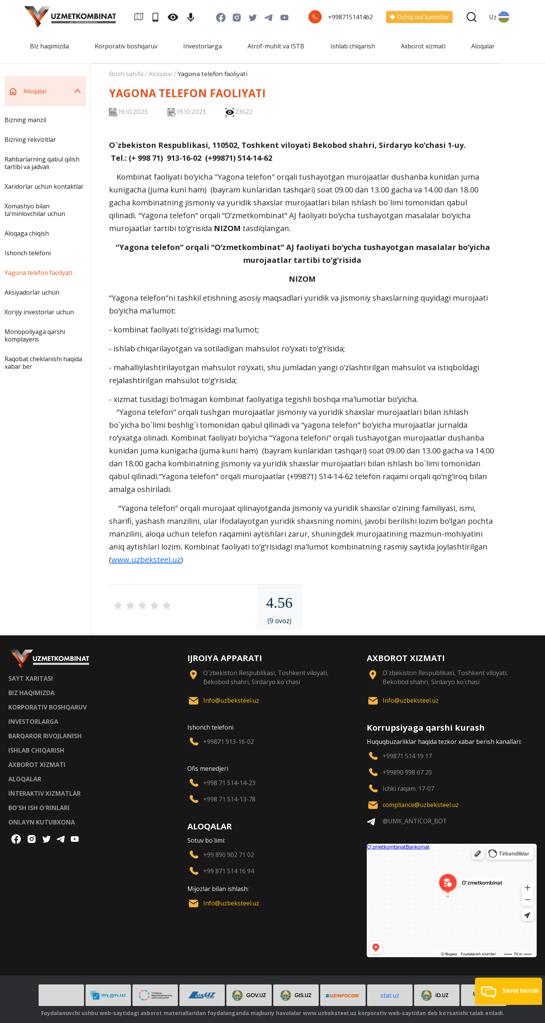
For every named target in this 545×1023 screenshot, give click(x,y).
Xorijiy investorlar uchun (39, 312)
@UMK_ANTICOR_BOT (415, 821)
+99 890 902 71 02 (228, 855)
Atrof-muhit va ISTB (276, 46)
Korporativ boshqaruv (126, 46)
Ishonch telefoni (28, 253)
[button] (508, 991)
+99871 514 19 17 (407, 756)
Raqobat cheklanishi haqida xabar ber (43, 363)
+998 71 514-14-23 (229, 783)
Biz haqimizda (49, 46)
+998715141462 (350, 17)
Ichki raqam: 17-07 (408, 788)
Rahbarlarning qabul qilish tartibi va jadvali (42, 163)
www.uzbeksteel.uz (146, 559)
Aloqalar (483, 46)
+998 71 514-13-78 (229, 799)
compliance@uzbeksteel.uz (421, 805)
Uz (499, 17)
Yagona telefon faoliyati (38, 273)
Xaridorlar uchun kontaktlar (44, 186)
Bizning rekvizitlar (30, 139)
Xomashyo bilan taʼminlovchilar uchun (35, 210)
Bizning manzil (25, 120)
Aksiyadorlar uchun (32, 292)
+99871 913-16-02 (228, 741)
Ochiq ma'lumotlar (419, 17)
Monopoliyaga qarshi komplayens (35, 335)
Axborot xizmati (423, 46)
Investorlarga (202, 46)
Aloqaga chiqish (27, 233)
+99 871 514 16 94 (228, 871)
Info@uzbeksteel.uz (231, 700)
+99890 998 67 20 (407, 772)
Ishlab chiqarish (352, 46)
